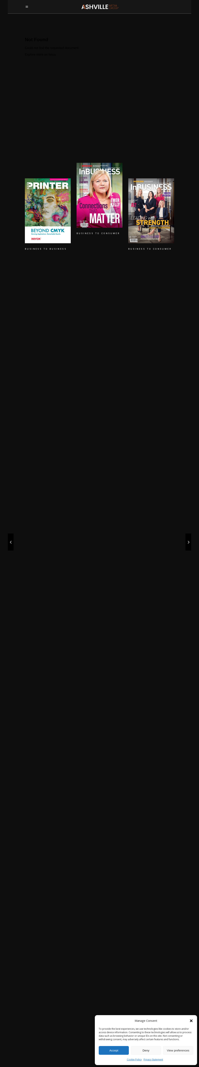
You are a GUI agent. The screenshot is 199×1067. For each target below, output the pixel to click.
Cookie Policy (134, 1059)
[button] (191, 1021)
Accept (113, 1050)
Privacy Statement (153, 1059)
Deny (145, 1050)
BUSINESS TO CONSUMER (98, 233)
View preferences (178, 1050)
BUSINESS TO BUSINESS (46, 249)
